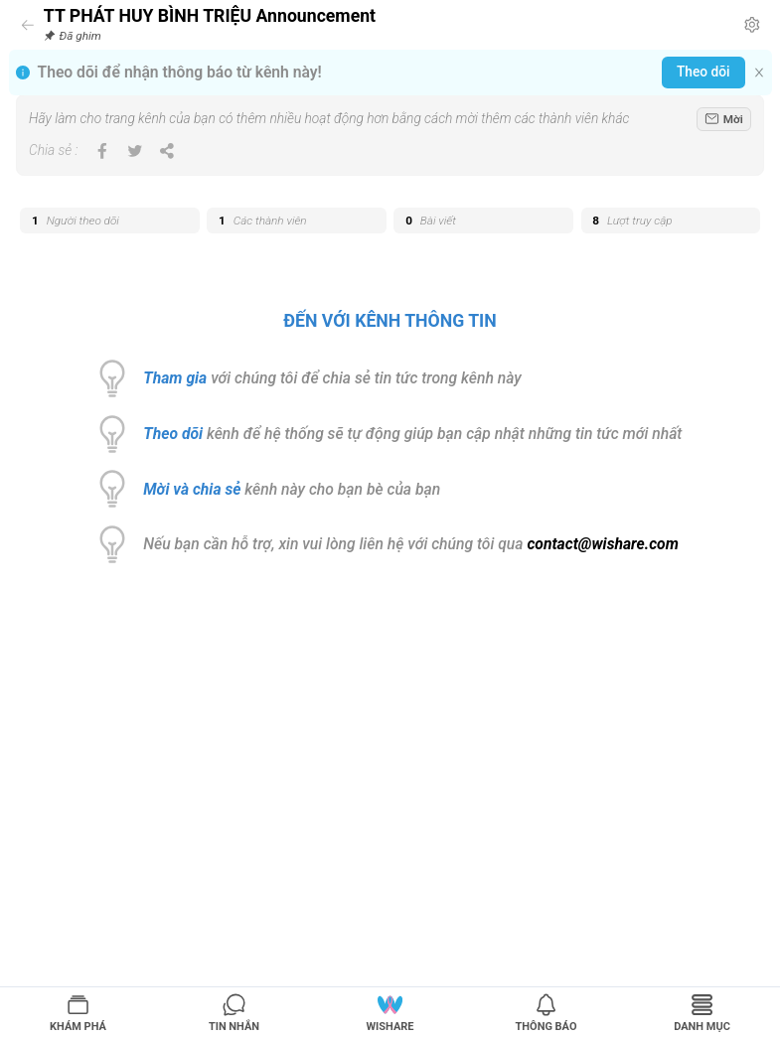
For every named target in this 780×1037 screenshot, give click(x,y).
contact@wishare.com (602, 543)
